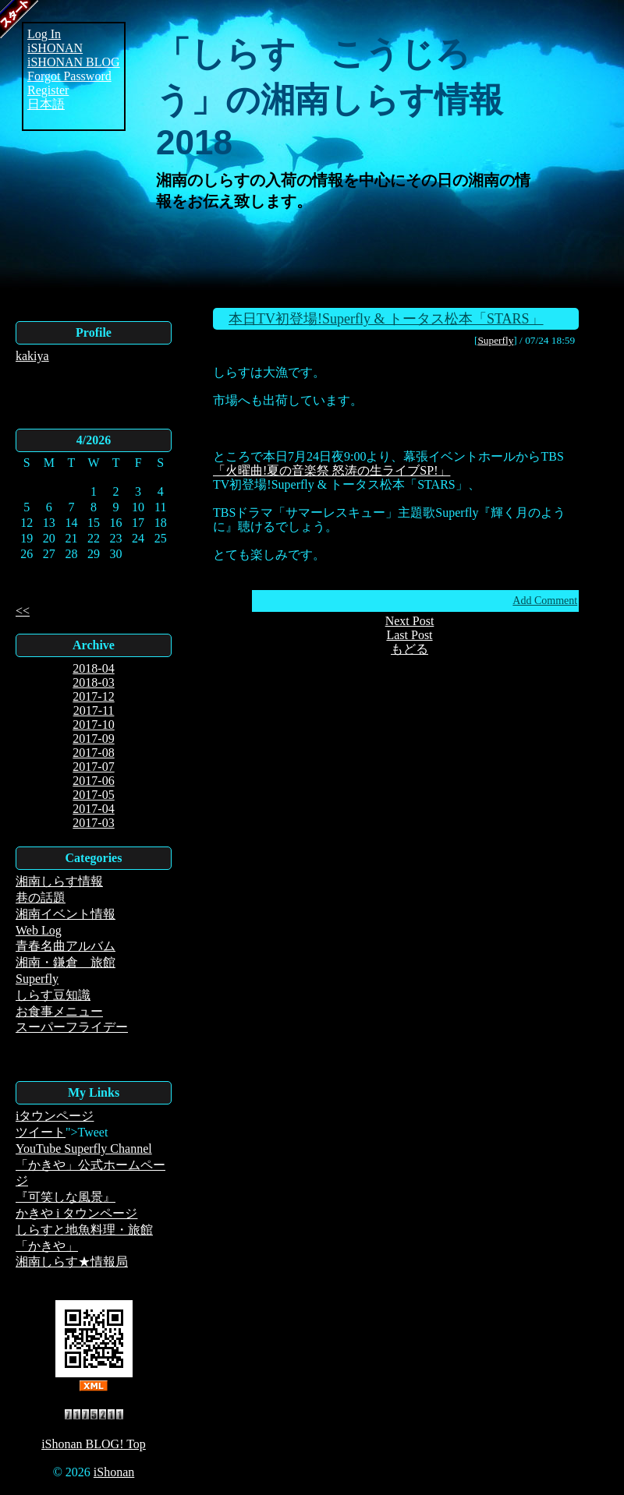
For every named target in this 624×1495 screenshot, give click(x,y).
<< (23, 610)
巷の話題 (41, 897)
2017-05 (93, 794)
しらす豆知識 (53, 995)
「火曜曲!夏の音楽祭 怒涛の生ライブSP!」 (331, 470)
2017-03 (93, 822)
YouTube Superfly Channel (84, 1148)
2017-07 (93, 766)
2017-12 (93, 696)
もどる (409, 649)
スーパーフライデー (72, 1027)
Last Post (409, 634)
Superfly (37, 978)
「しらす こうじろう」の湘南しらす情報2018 (329, 97)
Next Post (409, 620)
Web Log (39, 930)
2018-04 (93, 668)
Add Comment (544, 600)
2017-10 (93, 724)
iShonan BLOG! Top (93, 1444)
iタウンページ (55, 1115)
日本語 (46, 104)
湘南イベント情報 (65, 914)
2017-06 (93, 780)
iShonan (114, 1472)
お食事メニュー (59, 1011)
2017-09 (93, 738)
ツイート (41, 1132)
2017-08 (93, 752)
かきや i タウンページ (76, 1213)
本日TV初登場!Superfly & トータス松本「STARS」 (386, 319)
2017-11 (94, 710)
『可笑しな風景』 (65, 1196)
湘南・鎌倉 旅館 (65, 962)
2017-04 (93, 808)
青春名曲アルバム (65, 945)
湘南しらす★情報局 (72, 1261)
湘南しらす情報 (59, 881)
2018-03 (93, 682)
